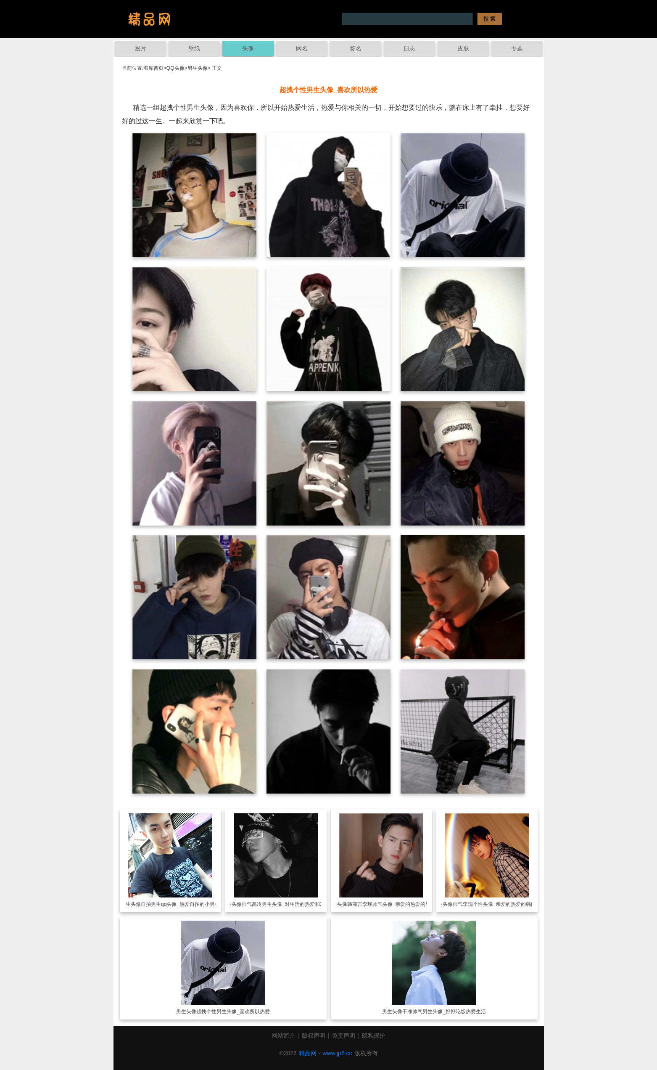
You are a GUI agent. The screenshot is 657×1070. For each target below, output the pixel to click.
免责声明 (343, 1035)
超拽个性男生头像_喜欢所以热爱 (233, 1011)
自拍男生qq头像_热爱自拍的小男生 (180, 904)
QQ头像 (175, 68)
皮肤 (463, 48)
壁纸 (194, 48)
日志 (409, 48)
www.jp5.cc (337, 1053)
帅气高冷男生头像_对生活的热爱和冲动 (286, 904)
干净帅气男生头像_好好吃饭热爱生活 (444, 1011)
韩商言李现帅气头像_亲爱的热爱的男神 (391, 904)
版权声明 (313, 1035)
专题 (517, 48)
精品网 (308, 1053)
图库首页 (153, 68)
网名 (302, 48)
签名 (355, 48)
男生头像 (197, 68)
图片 (140, 48)
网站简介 (283, 1035)
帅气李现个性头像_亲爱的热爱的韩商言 (497, 904)
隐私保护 (373, 1035)
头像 (248, 48)
